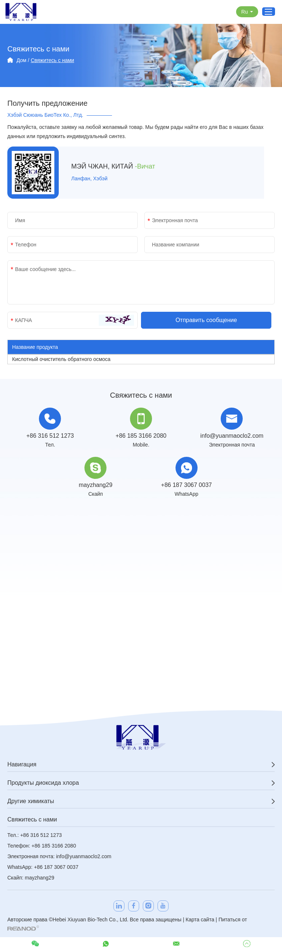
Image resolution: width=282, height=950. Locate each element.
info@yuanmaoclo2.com (232, 436)
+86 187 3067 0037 (186, 485)
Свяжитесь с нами (52, 60)
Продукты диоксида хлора (43, 783)
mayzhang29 (95, 485)
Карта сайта (199, 919)
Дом (21, 60)
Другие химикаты (30, 801)
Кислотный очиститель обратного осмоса (61, 359)
